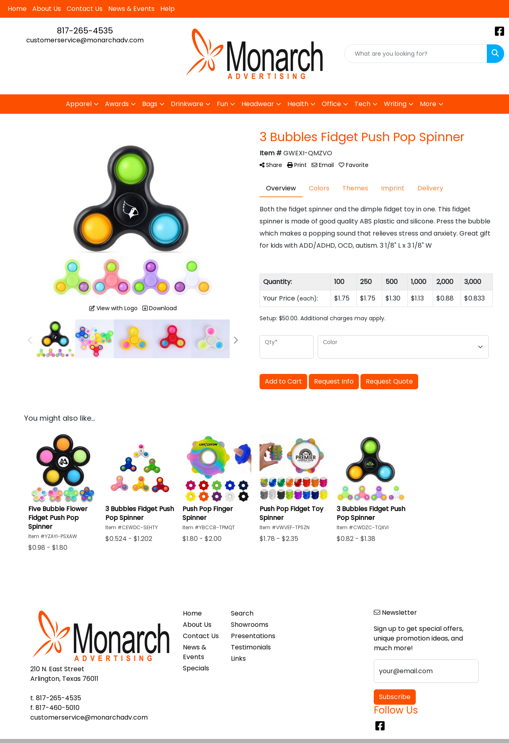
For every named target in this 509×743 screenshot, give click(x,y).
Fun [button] (222, 104)
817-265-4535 (85, 30)
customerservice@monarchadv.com (85, 40)
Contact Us (85, 8)
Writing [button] (395, 104)
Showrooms (249, 624)
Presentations (250, 636)
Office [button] (331, 104)
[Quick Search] (415, 53)
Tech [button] (362, 104)
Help (167, 8)
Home (17, 8)
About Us (46, 8)
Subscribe (395, 696)
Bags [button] (149, 104)
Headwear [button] (257, 104)
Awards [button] (117, 104)
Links (238, 658)
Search (242, 613)
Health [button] (297, 104)
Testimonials (250, 647)
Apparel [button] (79, 104)
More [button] (428, 104)
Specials (196, 668)
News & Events (131, 8)
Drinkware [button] (187, 104)
